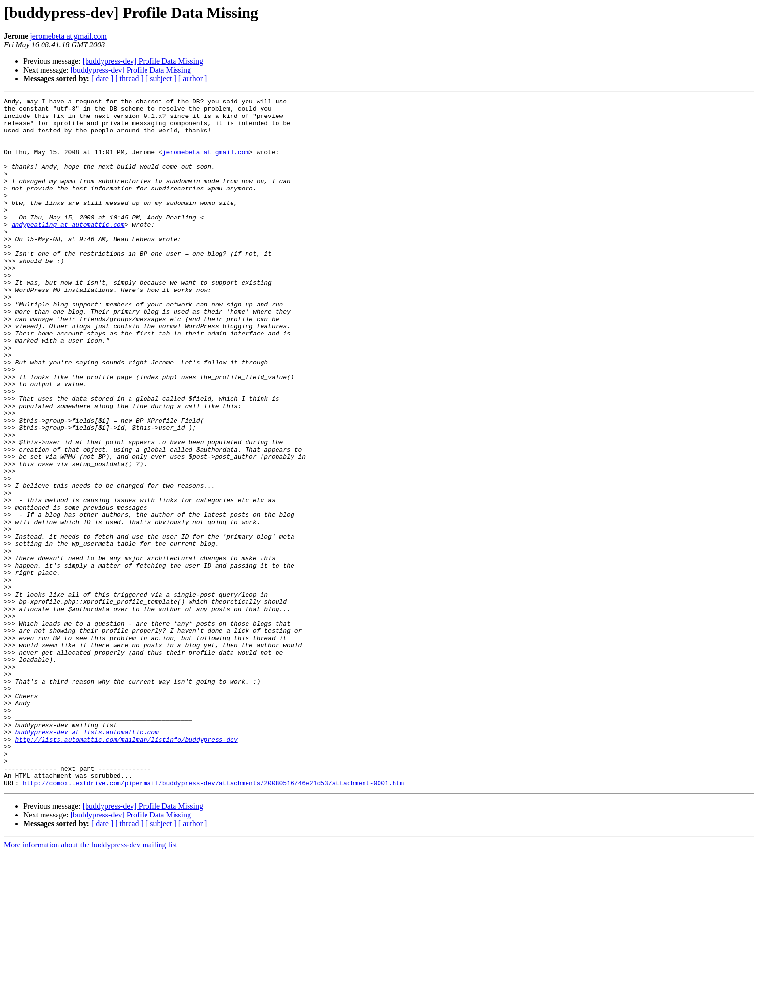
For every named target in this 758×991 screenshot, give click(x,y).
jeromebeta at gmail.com (68, 36)
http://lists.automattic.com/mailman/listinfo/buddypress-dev (126, 868)
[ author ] (192, 78)
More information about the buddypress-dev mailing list (90, 982)
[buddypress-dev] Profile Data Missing (143, 61)
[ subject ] (161, 78)
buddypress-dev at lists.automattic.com (86, 859)
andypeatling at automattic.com (68, 250)
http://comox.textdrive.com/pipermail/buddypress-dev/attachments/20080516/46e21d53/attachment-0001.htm (213, 920)
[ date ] (102, 78)
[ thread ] (129, 78)
